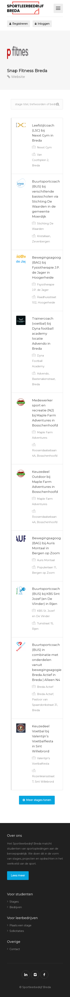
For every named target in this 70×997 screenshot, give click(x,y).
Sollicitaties (16, 931)
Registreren (18, 23)
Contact (14, 949)
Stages (14, 901)
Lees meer (18, 875)
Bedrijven (15, 907)
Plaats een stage (20, 925)
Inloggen (42, 23)
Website (16, 77)
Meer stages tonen (37, 800)
